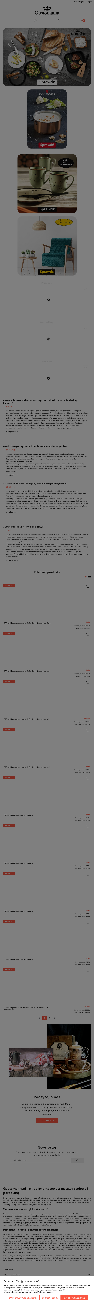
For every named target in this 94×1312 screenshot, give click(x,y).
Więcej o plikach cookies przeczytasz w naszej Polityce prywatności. (29, 1292)
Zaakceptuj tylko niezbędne (22, 1298)
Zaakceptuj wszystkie (74, 1298)
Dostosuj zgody (50, 1298)
